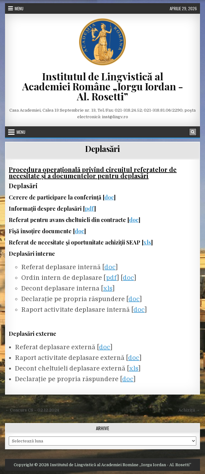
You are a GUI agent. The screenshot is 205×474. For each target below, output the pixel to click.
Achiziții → (189, 410)
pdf (89, 208)
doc (109, 197)
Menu (19, 8)
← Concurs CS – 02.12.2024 (32, 410)
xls (147, 242)
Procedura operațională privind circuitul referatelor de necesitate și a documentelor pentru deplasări (93, 172)
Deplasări (102, 148)
